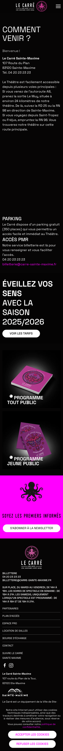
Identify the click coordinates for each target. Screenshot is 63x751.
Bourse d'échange (14, 638)
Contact (7, 645)
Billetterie (9, 573)
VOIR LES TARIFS (21, 333)
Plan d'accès (10, 616)
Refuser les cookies (32, 744)
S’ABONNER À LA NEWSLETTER (31, 528)
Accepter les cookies (32, 734)
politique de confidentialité (39, 725)
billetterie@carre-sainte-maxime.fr (29, 264)
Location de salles (15, 630)
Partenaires (10, 608)
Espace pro (9, 623)
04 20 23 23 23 (11, 576)
